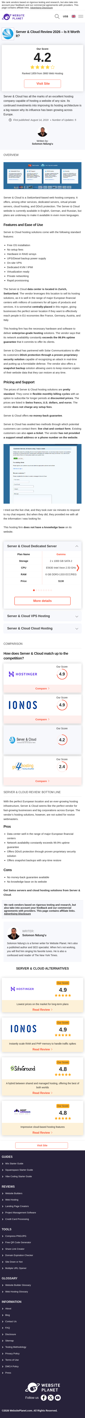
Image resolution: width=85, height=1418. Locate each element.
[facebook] (44, 1398)
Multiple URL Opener (16, 1268)
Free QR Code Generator (18, 1242)
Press (8, 1372)
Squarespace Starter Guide (19, 1170)
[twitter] (51, 1398)
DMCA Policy (12, 1366)
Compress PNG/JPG (15, 1236)
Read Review (41, 1009)
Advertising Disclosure (41, 7)
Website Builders (13, 1193)
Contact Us (11, 1321)
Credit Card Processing (17, 1219)
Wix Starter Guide (14, 1163)
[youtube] (58, 1398)
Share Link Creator (14, 1249)
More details (42, 601)
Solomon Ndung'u (42, 143)
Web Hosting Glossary (16, 1291)
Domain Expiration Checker (19, 1255)
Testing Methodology (15, 1347)
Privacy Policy (12, 1353)
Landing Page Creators (17, 1206)
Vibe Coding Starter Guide (18, 1176)
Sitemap (9, 1340)
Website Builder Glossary (18, 1285)
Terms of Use (12, 1360)
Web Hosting (11, 1199)
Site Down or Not (13, 1261)
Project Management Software (20, 1212)
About (8, 1308)
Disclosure (10, 1334)
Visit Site (43, 83)
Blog (7, 1315)
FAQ (7, 1327)
